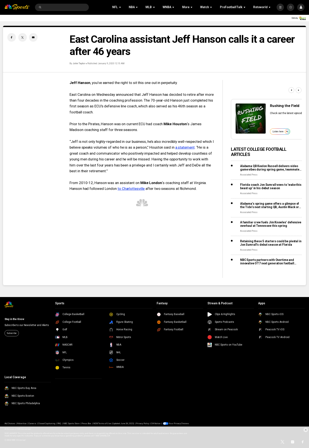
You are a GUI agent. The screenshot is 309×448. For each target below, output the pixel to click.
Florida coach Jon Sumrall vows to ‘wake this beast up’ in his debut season (270, 186)
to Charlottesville (131, 188)
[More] (280, 7)
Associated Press (249, 174)
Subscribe (12, 333)
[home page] (17, 7)
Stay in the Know (14, 319)
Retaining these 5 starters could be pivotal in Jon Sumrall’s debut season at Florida (270, 242)
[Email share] (33, 37)
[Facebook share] (11, 37)
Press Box (86, 423)
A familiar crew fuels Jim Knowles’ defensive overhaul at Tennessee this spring (270, 224)
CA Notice (155, 423)
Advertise (21, 423)
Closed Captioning (46, 423)
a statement (185, 147)
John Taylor (79, 63)
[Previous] (291, 90)
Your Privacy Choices (179, 423)
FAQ (59, 423)
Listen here (281, 131)
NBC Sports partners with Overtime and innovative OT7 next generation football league (267, 261)
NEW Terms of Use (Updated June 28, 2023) (113, 423)
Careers (32, 423)
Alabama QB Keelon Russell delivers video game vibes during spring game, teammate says (269, 167)
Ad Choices (10, 423)
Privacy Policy (142, 423)
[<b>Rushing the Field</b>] (251, 119)
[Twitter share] (22, 37)
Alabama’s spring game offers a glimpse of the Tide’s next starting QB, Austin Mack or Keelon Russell (269, 205)
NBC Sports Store (71, 423)
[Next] (298, 90)
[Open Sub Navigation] (120, 7)
